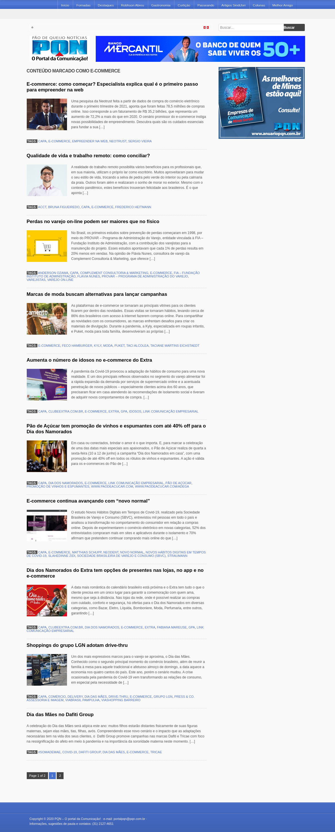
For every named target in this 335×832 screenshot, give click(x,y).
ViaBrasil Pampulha (82, 700)
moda (108, 345)
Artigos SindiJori (233, 5)
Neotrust (117, 141)
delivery (75, 696)
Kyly (98, 345)
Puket (119, 345)
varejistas (36, 279)
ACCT (42, 207)
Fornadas (83, 5)
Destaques (106, 5)
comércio (57, 696)
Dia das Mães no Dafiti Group (60, 714)
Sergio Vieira (140, 141)
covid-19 (69, 752)
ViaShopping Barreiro (120, 700)
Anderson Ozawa (53, 273)
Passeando (206, 5)
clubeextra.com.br (65, 411)
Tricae (156, 752)
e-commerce (59, 141)
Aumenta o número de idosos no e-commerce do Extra (89, 360)
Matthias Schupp (87, 552)
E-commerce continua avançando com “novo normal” (88, 501)
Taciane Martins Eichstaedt (175, 345)
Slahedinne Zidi (61, 555)
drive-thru (118, 696)
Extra (113, 411)
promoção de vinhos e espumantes (58, 486)
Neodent (110, 552)
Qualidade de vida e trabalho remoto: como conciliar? (88, 155)
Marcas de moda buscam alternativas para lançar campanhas (97, 294)
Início (65, 5)
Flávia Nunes (88, 276)
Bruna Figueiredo (63, 207)
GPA (124, 411)
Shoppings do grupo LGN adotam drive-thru (77, 645)
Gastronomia (161, 5)
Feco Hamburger (77, 345)
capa (42, 141)
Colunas (259, 5)
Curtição (184, 5)
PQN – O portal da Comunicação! (78, 819)
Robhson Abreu (132, 5)
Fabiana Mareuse (172, 627)
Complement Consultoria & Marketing (114, 273)
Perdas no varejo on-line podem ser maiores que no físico (93, 221)
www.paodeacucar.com (112, 486)
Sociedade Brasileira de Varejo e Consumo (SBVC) (121, 555)
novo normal (132, 552)
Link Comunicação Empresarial (171, 411)
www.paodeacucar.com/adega (162, 486)
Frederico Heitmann (133, 207)
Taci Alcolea (137, 345)
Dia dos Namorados (65, 483)
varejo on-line (60, 279)
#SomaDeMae (49, 752)
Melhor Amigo (282, 5)
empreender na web (90, 141)
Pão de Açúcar (178, 483)
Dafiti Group (90, 752)
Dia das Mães (96, 696)
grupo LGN (163, 696)
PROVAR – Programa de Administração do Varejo (145, 276)
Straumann (177, 555)
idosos (135, 411)
